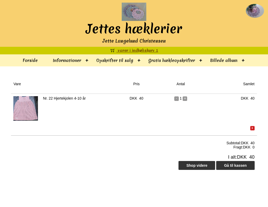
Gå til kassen (235, 165)
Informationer (67, 60)
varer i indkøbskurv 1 (134, 50)
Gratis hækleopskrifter (171, 60)
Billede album (223, 60)
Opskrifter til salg (114, 60)
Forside (30, 60)
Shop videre (196, 165)
